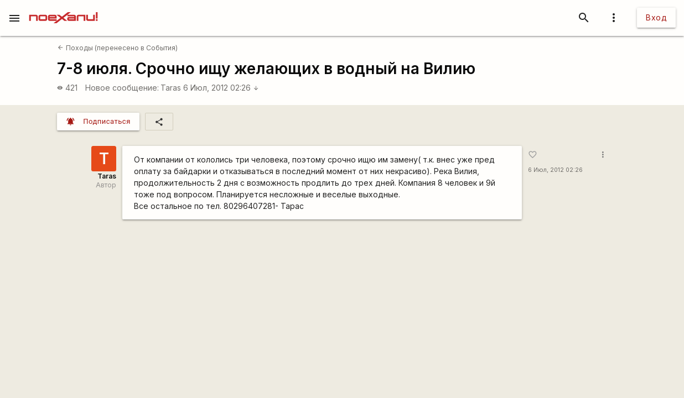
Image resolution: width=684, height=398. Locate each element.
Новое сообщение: (122, 87)
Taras (170, 87)
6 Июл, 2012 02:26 (221, 87)
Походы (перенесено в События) (117, 48)
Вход (656, 17)
